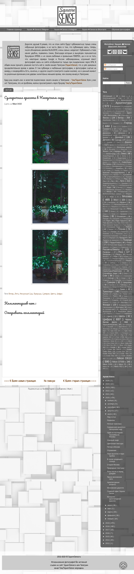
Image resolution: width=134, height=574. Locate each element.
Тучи (115, 296)
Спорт (124, 278)
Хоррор (118, 313)
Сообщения (110, 65)
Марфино (129, 189)
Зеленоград (111, 154)
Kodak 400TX (127, 347)
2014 (107, 540)
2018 (107, 526)
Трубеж (106, 294)
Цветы (53, 294)
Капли (115, 162)
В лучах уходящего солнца (114, 460)
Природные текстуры (115, 468)
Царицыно (128, 313)
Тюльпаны (107, 298)
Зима (124, 153)
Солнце (111, 278)
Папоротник (127, 218)
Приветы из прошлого (111, 240)
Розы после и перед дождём (115, 473)
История (119, 160)
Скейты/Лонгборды (121, 269)
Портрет (112, 238)
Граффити (107, 129)
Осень (106, 216)
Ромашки (106, 258)
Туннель (106, 296)
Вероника (125, 115)
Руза (130, 258)
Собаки (117, 276)
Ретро (119, 254)
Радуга (115, 247)
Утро (115, 302)
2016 (107, 533)
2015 (107, 536)
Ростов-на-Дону (119, 258)
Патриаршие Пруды (114, 227)
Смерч (126, 273)
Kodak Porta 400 (109, 353)
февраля (111, 515)
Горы (115, 126)
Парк (108, 221)
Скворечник (107, 269)
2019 (107, 523)
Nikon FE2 (118, 366)
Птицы (129, 242)
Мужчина (112, 202)
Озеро (105, 214)
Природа (37, 294)
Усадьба (115, 300)
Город (128, 122)
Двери (125, 131)
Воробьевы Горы (110, 120)
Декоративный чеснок (110, 135)
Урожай (105, 300)
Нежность (125, 206)
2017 (107, 530)
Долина (129, 140)
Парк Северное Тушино (111, 225)
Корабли (120, 168)
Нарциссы (114, 206)
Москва (127, 196)
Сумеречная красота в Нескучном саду (116, 428)
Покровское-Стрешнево (111, 236)
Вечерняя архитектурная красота (114, 499)
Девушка (122, 133)
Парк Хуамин (127, 225)
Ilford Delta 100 (112, 343)
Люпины (120, 187)
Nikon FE (106, 366)
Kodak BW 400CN (114, 349)
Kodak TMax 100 (126, 353)
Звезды (129, 151)
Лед (125, 179)
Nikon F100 (108, 364)
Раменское (125, 247)
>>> (79, 381)
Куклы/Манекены (115, 177)
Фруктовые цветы (125, 311)
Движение (107, 133)
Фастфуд (124, 302)
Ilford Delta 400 (126, 343)
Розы (115, 256)
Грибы (120, 129)
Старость (106, 280)
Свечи (117, 265)
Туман (125, 294)
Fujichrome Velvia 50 (110, 341)
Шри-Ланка (123, 326)
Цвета (110, 316)
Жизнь (106, 151)
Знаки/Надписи (109, 156)
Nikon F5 (123, 364)
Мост (117, 200)
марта (110, 512)
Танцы (115, 287)
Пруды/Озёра (115, 242)
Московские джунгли (115, 488)
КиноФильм (121, 164)
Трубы (116, 294)
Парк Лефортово (123, 223)
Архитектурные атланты (113, 483)
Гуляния (115, 131)
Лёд (104, 181)
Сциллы (112, 285)
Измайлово (107, 158)
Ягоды (115, 329)
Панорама (116, 218)
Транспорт (108, 291)
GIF (122, 341)
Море (112, 196)
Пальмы (106, 218)
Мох (130, 200)
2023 (107, 387)
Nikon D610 (124, 358)
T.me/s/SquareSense (74, 83)
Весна (106, 118)
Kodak (113, 347)
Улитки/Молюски (122, 298)
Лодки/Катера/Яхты (110, 183)
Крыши (116, 174)
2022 (107, 391)
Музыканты (107, 204)
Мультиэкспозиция (121, 204)
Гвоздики (116, 123)
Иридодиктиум (108, 160)
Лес (113, 181)
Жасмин (110, 147)
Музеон (123, 202)
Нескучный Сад (26, 294)
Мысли (105, 206)
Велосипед (112, 115)
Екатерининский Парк (125, 145)
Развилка (111, 420)
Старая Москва (113, 465)
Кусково (129, 177)
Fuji (122, 335)
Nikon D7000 (118, 362)
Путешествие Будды (115, 245)
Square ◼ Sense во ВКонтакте (94, 29)
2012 (107, 543)
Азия (124, 96)
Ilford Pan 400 (111, 345)
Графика (125, 126)
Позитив (106, 233)
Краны (126, 170)
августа (111, 411)
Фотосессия (108, 311)
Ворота (125, 120)
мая (109, 509)
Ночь (129, 209)
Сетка (105, 267)
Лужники (125, 183)
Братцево (106, 113)
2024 (107, 384)
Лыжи (113, 185)
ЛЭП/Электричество (125, 185)
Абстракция (108, 96)
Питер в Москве (113, 447)
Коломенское (118, 166)
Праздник (123, 238)
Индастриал (122, 158)
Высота (106, 123)
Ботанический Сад (122, 111)
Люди (109, 187)
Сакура (125, 263)
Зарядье (118, 151)
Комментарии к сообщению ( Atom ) (57, 389)
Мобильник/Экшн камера (112, 194)
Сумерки (46, 294)
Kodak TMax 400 (112, 355)
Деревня (125, 135)
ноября (111, 401)
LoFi (111, 358)
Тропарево (125, 292)
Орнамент (124, 214)
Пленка (122, 229)
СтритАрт (118, 280)
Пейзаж (129, 227)
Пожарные (125, 231)
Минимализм (123, 191)
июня (110, 505)
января (111, 519)
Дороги (128, 142)
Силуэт (114, 267)
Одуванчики (124, 211)
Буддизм (118, 113)
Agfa (105, 331)
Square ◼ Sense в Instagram (65, 29)
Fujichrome (107, 339)
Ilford (130, 341)
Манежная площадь (114, 189)
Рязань (129, 261)
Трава (123, 289)
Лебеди (118, 179)
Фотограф (124, 309)
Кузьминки (127, 175)
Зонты (124, 156)
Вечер (11, 294)
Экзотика (106, 329)
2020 (107, 398)
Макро (129, 187)
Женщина (112, 149)
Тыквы (125, 296)
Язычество (125, 329)
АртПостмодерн (109, 100)
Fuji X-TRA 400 (122, 337)
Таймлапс (106, 287)
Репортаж (107, 254)
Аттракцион (116, 106)
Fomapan (125, 333)
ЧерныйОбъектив (110, 325)
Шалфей (110, 326)
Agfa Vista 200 (116, 331)
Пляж (105, 231)
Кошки (117, 170)
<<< (20, 381)
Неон (105, 209)
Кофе (109, 170)
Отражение (122, 216)
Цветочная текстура (115, 444)
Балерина (118, 109)
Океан (113, 214)
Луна (105, 185)
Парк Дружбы (108, 223)
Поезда (114, 231)
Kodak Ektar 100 (123, 351)
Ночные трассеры (114, 424)
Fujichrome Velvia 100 (122, 339)
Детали (106, 140)
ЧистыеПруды (127, 324)
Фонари (107, 305)
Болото (109, 111)
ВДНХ (129, 113)
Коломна (129, 166)
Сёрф (126, 265)
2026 (107, 381)
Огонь (113, 211)
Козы (107, 166)
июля (110, 414)
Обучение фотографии (121, 29)
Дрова (112, 145)
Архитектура (124, 102)
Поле (125, 236)
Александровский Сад (113, 98)
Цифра (59, 294)
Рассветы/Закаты (112, 249)
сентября (112, 407)
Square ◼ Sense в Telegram (38, 29)
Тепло (129, 287)
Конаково (109, 168)
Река (121, 252)
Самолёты (107, 265)
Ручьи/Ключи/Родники (114, 260)
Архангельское (126, 100)
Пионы (111, 229)
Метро (110, 192)
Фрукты (109, 313)
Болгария (128, 109)
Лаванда (109, 179)
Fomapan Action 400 (110, 335)
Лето (17, 294)
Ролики (126, 256)
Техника (111, 289)
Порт (104, 238)
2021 (107, 394)
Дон (119, 142)
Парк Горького (122, 221)
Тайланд (124, 285)
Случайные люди (110, 273)
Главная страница (14, 29)
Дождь (119, 140)
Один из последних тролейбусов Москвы (115, 435)
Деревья (119, 137)
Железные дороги (124, 147)
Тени (122, 287)
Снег (105, 275)
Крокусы (106, 174)
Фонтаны (120, 307)
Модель (129, 194)
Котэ (130, 168)
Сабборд (113, 263)
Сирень (125, 267)
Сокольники (128, 276)
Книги (130, 164)
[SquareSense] (71, 65)
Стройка (129, 280)
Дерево (106, 137)
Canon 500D (114, 333)
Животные (124, 149)
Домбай (110, 142)
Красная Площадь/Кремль (114, 173)
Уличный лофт (113, 440)
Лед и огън (111, 417)
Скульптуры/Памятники (113, 271)
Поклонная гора (122, 233)
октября (111, 404)
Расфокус (107, 252)
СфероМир (127, 282)
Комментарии (111, 69)
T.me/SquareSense (78, 80)
